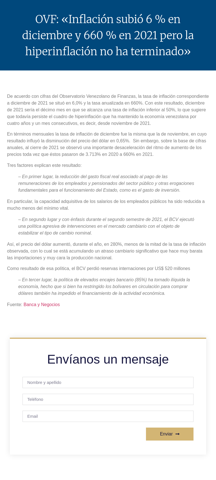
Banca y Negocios (42, 304)
